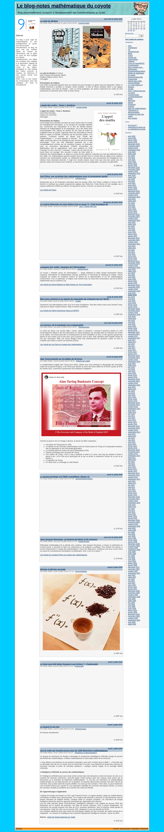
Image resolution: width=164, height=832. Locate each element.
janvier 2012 (132, 471)
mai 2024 (131, 181)
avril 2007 (131, 583)
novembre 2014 (134, 405)
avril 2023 (131, 207)
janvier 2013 (132, 448)
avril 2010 (131, 513)
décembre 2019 (134, 285)
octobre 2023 (133, 195)
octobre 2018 (133, 313)
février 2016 (132, 375)
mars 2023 (132, 209)
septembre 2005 (134, 620)
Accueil (115, 829)
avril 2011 (131, 489)
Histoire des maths (83, 361)
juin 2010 (131, 509)
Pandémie (132, 105)
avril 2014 (131, 418)
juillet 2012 (132, 460)
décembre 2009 (134, 520)
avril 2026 (131, 136)
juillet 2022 (132, 224)
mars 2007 (132, 585)
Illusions (131, 87)
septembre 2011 (134, 479)
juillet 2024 (132, 177)
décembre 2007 (134, 567)
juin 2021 (131, 250)
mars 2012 (132, 467)
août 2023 (131, 199)
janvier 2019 (132, 307)
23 (131, 28)
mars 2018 (132, 326)
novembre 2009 (134, 522)
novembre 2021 (134, 240)
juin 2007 (131, 579)
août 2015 (131, 387)
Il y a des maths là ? (135, 85)
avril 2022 (131, 230)
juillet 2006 (132, 601)
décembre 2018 (134, 309)
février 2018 (132, 328)
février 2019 (132, 305)
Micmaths (131, 101)
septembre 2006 (134, 597)
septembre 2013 (134, 432)
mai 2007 (131, 581)
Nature (130, 103)
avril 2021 (131, 254)
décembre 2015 (134, 379)
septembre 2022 (134, 220)
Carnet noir (132, 58)
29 (128, 30)
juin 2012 (131, 462)
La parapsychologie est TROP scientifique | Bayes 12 (64, 477)
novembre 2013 (134, 428)
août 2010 (131, 505)
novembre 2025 (134, 146)
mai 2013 (131, 440)
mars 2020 (132, 279)
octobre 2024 (133, 171)
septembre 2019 (134, 291)
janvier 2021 (132, 260)
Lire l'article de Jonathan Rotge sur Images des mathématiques (63, 555)
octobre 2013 (133, 430)
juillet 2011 (132, 483)
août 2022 (131, 222)
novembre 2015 (134, 381)
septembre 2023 (134, 197)
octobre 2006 (133, 595)
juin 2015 (131, 391)
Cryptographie (133, 65)
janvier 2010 (132, 518)
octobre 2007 (133, 571)
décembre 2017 (134, 332)
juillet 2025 (132, 154)
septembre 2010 (134, 503)
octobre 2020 (133, 266)
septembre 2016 (134, 362)
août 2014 (131, 411)
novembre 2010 (134, 499)
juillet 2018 (132, 318)
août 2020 (131, 269)
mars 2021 (132, 256)
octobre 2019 (133, 289)
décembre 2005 (134, 614)
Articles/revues (80, 178)
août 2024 (131, 175)
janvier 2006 (132, 612)
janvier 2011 (132, 495)
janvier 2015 (132, 401)
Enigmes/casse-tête (135, 77)
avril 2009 (131, 536)
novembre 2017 (134, 334)
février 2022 (132, 234)
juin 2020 (131, 273)
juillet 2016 (132, 366)
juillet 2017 (132, 342)
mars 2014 (132, 420)
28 (144, 28)
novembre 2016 (134, 358)
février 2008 (132, 563)
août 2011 (131, 481)
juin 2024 (131, 179)
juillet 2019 (132, 295)
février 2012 (132, 469)
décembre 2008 (134, 544)
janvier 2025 (132, 166)
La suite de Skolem (49, 21)
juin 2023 (131, 203)
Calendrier (135, 829)
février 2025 (132, 164)
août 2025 (131, 152)
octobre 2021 (133, 242)
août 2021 (131, 246)
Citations (131, 61)
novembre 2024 (134, 170)
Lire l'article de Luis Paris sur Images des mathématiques (61, 345)
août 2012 (131, 458)
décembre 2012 (134, 450)
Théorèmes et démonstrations (85, 753)
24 (134, 28)
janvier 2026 (132, 142)
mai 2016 (131, 369)
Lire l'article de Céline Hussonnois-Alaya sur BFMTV (59, 311)
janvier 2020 (132, 283)
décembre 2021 (134, 238)
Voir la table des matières (134, 39)
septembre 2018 (134, 315)
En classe (131, 75)
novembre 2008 (134, 546)
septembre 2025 (134, 150)
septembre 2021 (134, 244)
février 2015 (132, 399)
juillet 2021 (132, 248)
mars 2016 (132, 373)
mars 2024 (132, 185)
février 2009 (132, 540)
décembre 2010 (134, 497)
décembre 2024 (134, 168)
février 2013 (132, 446)
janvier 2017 (132, 354)
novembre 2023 (134, 193)
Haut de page (125, 829)
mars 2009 (132, 538)
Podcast (131, 107)
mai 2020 (131, 275)
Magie (130, 99)
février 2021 (132, 258)
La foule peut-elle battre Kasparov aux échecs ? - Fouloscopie (69, 664)
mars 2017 (132, 350)
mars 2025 (132, 162)
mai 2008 (131, 558)
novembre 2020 (134, 264)
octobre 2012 (133, 454)
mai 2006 (131, 605)
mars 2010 (132, 514)
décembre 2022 (134, 215)
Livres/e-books (83, 23)
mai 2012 (131, 464)
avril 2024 (131, 183)
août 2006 (131, 599)
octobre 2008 (133, 548)
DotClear (18, 829)
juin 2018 (131, 320)
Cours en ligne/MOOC (136, 63)
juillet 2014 (132, 413)
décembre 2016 (134, 356)
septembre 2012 (134, 456)
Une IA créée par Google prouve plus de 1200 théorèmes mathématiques (74, 751)
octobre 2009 (133, 524)
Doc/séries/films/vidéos (84, 479)
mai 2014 (131, 416)
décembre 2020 (134, 262)
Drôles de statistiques (136, 73)
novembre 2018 (134, 311)
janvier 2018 (132, 330)
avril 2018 (131, 324)
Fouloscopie (79, 666)
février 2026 (132, 140)
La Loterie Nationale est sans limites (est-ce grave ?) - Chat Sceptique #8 (74, 204)
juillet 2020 (132, 271)
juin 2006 (131, 603)
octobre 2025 (133, 148)
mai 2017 (131, 346)
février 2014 (132, 422)
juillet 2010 (132, 507)
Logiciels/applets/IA (135, 97)
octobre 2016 (133, 360)
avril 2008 (131, 560)
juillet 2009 (132, 530)
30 (131, 30)
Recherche (144, 829)
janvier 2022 (132, 236)
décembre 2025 (134, 144)
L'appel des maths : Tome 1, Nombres (57, 105)
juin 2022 (131, 226)
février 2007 (132, 587)
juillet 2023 (132, 201)
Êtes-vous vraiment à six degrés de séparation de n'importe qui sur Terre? (74, 299)
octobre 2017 (133, 336)
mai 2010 (131, 511)
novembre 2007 (134, 569)
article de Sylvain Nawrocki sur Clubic (61, 817)
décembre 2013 (134, 426)
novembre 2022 (134, 217)
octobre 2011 (133, 477)
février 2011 (132, 493)
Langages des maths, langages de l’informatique (63, 267)
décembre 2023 (134, 191)
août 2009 (131, 528)
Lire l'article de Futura (48, 190)
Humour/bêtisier (81, 571)
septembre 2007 (134, 573)
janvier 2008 (132, 565)
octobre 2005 (133, 618)
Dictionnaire (132, 69)
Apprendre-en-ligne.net (136, 127)
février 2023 (132, 211)
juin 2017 (131, 344)
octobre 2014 (133, 407)
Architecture (132, 48)
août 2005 (131, 622)
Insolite (78, 301)
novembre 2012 (134, 452)
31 (134, 30)
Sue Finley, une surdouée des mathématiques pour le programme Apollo (74, 176)
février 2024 (132, 187)
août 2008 (131, 552)
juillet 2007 (132, 577)
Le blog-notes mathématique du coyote (64, 6)
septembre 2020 (134, 268)
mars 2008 (132, 562)
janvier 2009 (132, 542)
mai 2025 (131, 158)
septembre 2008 (134, 550)
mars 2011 (132, 491)
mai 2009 (131, 534)
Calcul (130, 56)
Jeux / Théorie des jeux (88, 206)
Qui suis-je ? (132, 125)
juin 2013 (131, 438)
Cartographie (133, 59)
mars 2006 (132, 609)
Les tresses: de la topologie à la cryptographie (61, 325)
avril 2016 (131, 371)
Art (129, 50)
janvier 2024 (132, 189)
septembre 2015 (134, 385)
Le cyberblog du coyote (136, 129)
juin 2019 (131, 297)
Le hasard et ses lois (49, 727)
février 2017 (132, 352)
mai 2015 (131, 393)
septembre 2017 (134, 338)
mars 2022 (132, 232)
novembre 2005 (134, 616)
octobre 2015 (133, 383)
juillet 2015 (132, 389)
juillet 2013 (132, 436)
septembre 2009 (134, 526)
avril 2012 (131, 465)
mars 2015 (132, 397)
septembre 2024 (134, 173)
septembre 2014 (134, 409)
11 (136, 25)
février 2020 (132, 281)
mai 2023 (131, 205)
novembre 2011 (134, 475)
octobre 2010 (133, 501)
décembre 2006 (134, 591)
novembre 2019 (134, 287)
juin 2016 (131, 367)
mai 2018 (131, 322)
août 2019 (131, 293)
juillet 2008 (132, 554)
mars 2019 (132, 303)
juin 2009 (131, 532)
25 (136, 28)
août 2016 (131, 364)
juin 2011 (131, 485)
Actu (129, 46)
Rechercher (129, 33)
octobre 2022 (133, 219)
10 (134, 25)
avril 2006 (131, 607)
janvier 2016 (132, 377)
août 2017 (131, 340)
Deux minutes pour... (135, 67)
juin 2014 (131, 415)
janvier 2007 (132, 589)
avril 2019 (131, 301)
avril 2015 (131, 395)
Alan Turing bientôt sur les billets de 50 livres (61, 359)
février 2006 (132, 611)
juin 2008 (131, 556)
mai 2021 (131, 252)
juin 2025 (131, 156)
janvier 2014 (132, 424)
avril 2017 (131, 348)
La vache (131, 93)
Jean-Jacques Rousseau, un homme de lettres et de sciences (68, 539)
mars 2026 (132, 138)
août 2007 (131, 575)
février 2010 (132, 516)
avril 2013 (131, 442)
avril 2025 (131, 160)
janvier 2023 (132, 213)
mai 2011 (131, 487)
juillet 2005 (132, 624)
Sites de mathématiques (137, 108)
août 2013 (131, 434)
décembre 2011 (134, 473)
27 (141, 28)
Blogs (130, 54)
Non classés (132, 118)
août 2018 (131, 317)
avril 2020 (131, 277)
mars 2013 (132, 444)
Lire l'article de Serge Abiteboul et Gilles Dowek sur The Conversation (66, 285)
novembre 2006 (134, 593)
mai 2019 (131, 299)
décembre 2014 (134, 403)
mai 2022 (131, 228)
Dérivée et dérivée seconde (52, 569)
